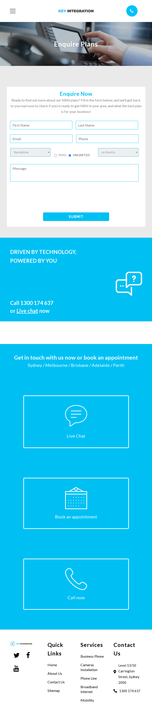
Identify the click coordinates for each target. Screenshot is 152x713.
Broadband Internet (89, 689)
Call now (76, 597)
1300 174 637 (36, 303)
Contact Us (56, 682)
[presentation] (43, 196)
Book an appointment (76, 516)
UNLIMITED (81, 155)
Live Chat (76, 435)
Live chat (27, 311)
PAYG (62, 155)
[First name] (41, 125)
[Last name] (107, 125)
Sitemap (54, 690)
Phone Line (89, 678)
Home (52, 665)
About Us (55, 673)
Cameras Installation (89, 667)
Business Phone (92, 656)
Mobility (87, 700)
